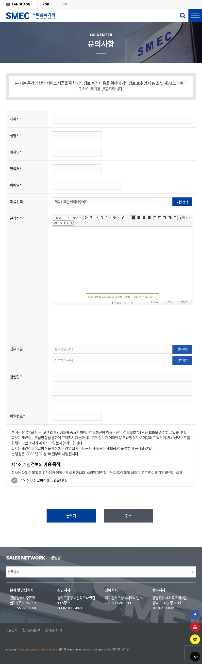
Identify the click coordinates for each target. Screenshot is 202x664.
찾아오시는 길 (30, 630)
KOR (45, 4)
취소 (128, 516)
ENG (65, 4)
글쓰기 (71, 516)
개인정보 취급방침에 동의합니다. (43, 480)
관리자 (62, 649)
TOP (195, 656)
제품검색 (182, 202)
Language (21, 4)
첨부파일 (182, 349)
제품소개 (11, 630)
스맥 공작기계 (53, 630)
